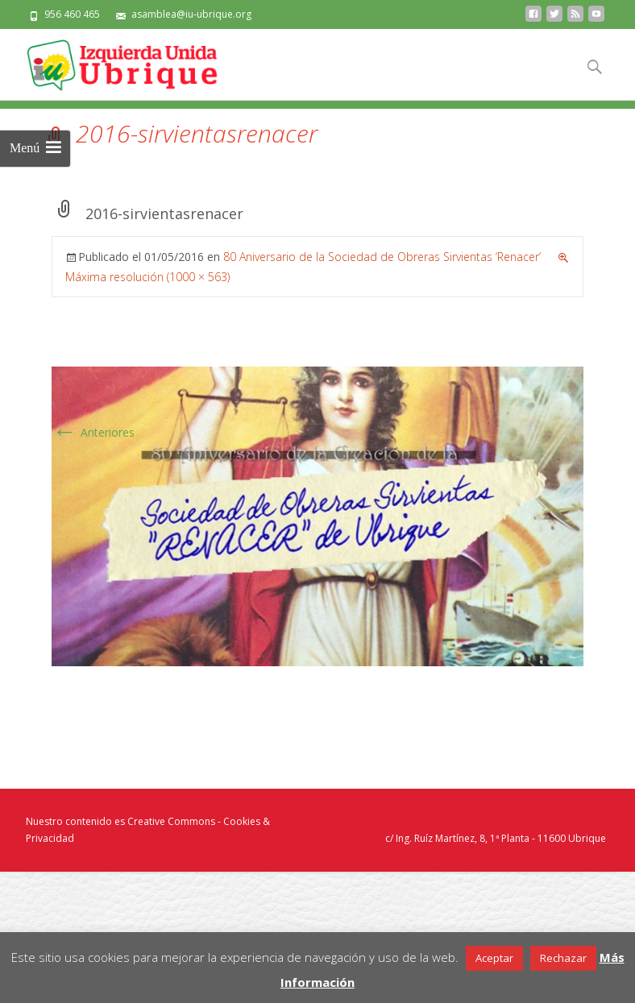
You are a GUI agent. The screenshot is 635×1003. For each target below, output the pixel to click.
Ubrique (587, 838)
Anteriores (93, 432)
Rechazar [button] (563, 958)
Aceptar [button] (494, 958)
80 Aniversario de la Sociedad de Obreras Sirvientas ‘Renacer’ (382, 256)
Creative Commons (171, 821)
